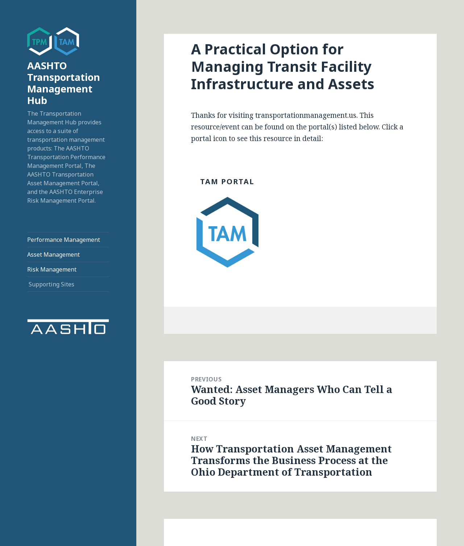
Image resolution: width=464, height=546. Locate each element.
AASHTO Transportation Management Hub (63, 83)
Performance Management (63, 240)
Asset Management (53, 254)
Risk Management (51, 269)
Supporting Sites (51, 284)
